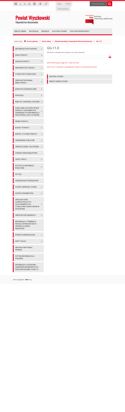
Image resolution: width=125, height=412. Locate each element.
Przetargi (18, 255)
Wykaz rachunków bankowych (25, 73)
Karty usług (46, 41)
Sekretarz (18, 111)
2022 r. (17, 234)
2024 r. (17, 243)
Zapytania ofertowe (22, 259)
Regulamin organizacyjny (23, 127)
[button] (79, 76)
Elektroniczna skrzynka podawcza (26, 63)
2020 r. (17, 225)
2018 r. (17, 215)
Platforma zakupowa (22, 269)
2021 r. (17, 229)
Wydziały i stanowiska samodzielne (27, 131)
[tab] (79, 76)
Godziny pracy (20, 59)
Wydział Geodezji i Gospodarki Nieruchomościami (73, 41)
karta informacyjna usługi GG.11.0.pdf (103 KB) (63, 63)
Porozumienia (20, 136)
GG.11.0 (99, 41)
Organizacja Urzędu (22, 68)
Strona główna (31, 41)
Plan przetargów (20, 264)
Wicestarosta (19, 106)
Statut (17, 154)
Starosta (18, 101)
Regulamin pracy (21, 141)
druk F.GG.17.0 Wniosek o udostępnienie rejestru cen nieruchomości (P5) (72, 67)
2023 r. (17, 239)
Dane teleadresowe (22, 54)
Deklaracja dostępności (23, 78)
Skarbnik (18, 116)
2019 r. (17, 220)
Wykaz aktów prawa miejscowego (27, 159)
